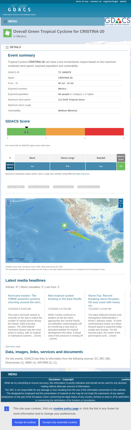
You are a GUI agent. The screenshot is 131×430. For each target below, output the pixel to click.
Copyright (68, 379)
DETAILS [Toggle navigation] (13, 47)
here (48, 145)
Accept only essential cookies (59, 422)
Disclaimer (55, 379)
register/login (110, 1)
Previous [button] (3, 315)
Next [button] (128, 315)
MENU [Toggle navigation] (10, 21)
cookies (126, 379)
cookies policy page (66, 408)
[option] (25, 314)
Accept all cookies (25, 422)
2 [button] (68, 343)
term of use (82, 1)
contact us (96, 1)
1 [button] (63, 343)
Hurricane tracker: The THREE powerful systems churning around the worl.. (24, 299)
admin (123, 1)
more (12, 346)
